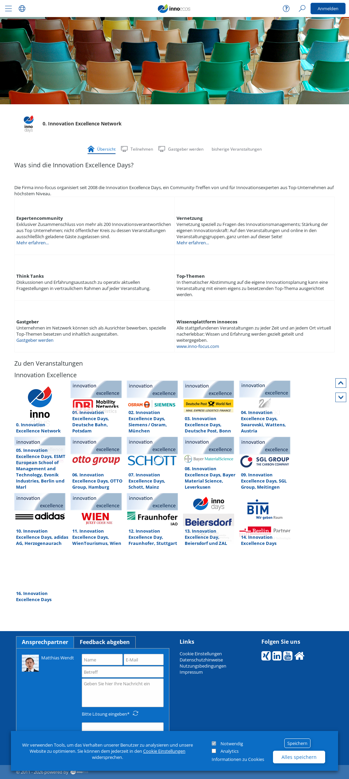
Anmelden (328, 8)
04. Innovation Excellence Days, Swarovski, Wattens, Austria (263, 421)
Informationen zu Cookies (238, 759)
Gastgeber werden (35, 340)
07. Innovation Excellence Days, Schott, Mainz (146, 481)
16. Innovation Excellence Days (33, 596)
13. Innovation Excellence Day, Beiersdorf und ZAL (206, 537)
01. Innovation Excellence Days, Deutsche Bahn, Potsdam (90, 421)
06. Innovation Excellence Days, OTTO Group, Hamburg (97, 481)
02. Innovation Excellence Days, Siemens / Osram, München (147, 421)
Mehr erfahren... (32, 243)
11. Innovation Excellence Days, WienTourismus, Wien (96, 537)
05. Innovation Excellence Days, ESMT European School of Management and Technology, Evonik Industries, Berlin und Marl (40, 468)
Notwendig (232, 743)
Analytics (230, 751)
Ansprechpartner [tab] (45, 642)
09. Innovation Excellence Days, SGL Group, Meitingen (264, 481)
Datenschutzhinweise (201, 660)
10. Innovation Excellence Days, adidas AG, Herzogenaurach (42, 537)
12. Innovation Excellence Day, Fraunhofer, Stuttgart (152, 537)
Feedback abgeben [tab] (105, 642)
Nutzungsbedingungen (203, 666)
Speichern (297, 743)
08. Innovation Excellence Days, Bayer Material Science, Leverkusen (210, 477)
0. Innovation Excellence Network (38, 428)
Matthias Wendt (48, 663)
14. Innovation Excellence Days (258, 540)
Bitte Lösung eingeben (104, 714)
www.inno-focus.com (198, 346)
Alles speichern (299, 757)
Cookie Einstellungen (164, 751)
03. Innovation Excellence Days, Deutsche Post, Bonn (208, 424)
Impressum (191, 672)
